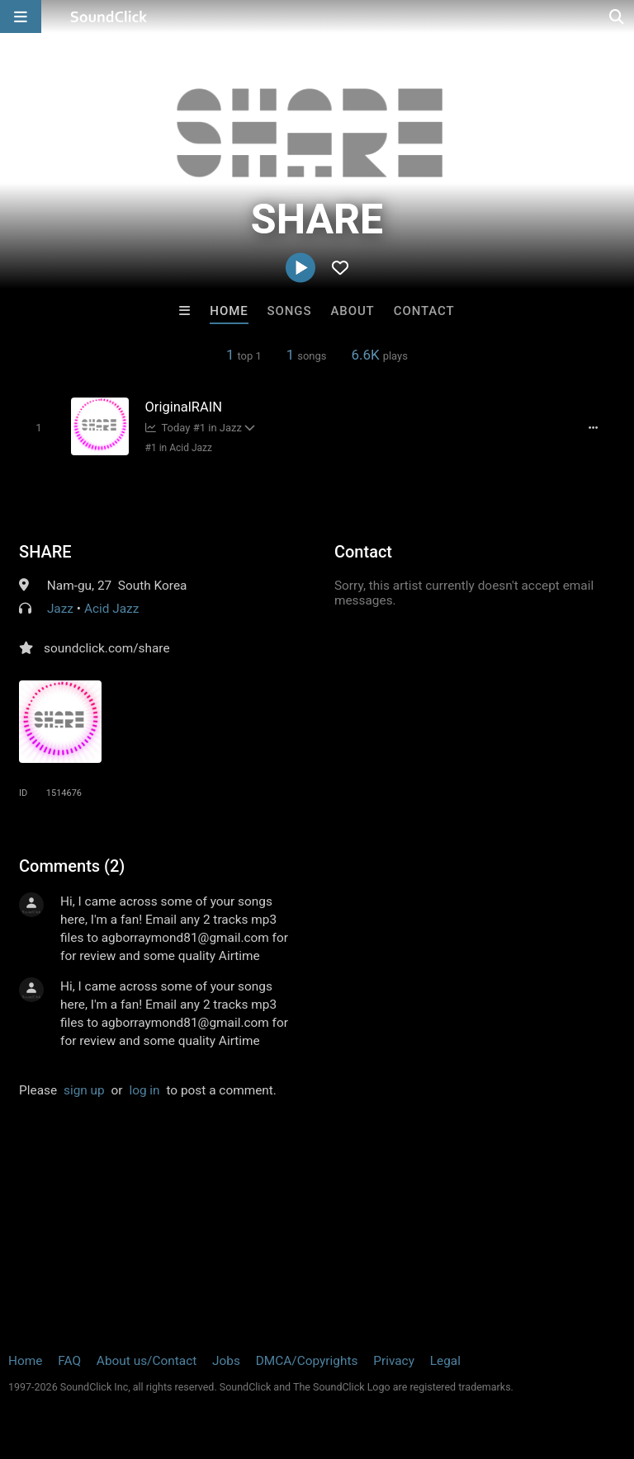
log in (144, 1090)
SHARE (45, 552)
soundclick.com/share (107, 648)
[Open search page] (617, 16)
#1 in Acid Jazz (178, 448)
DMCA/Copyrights (307, 1360)
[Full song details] (593, 428)
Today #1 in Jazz (193, 427)
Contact (424, 311)
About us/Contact (146, 1360)
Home (229, 311)
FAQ (69, 1360)
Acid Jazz (111, 608)
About (352, 311)
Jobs (226, 1360)
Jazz (60, 608)
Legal (445, 1360)
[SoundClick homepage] (109, 16)
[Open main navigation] (20, 16)
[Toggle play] (38, 427)
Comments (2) (72, 866)
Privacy (393, 1360)
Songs (289, 311)
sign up (84, 1090)
